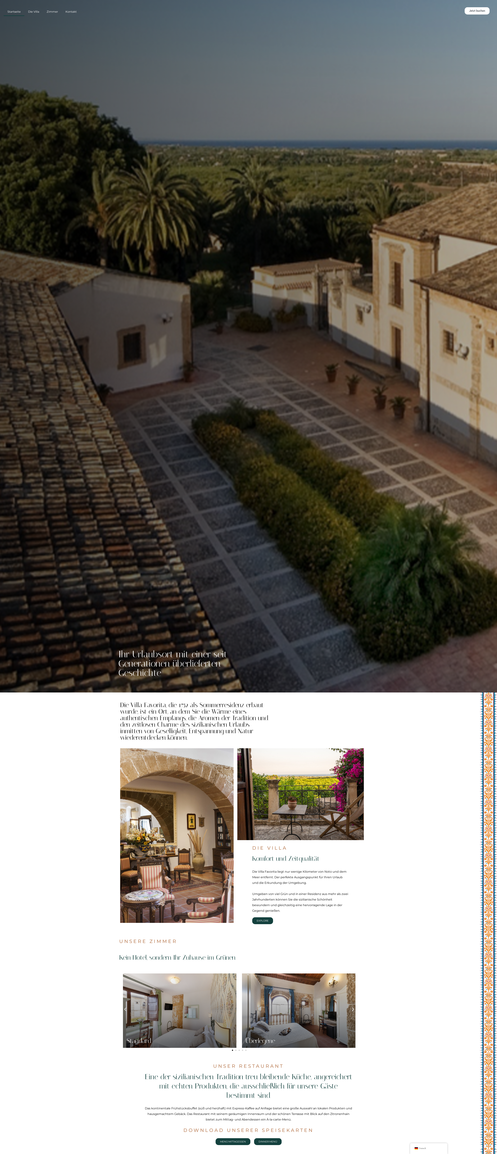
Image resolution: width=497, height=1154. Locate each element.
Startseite (14, 15)
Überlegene (260, 1041)
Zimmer (52, 15)
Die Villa (33, 15)
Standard (139, 1041)
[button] (125, 1009)
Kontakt (71, 15)
